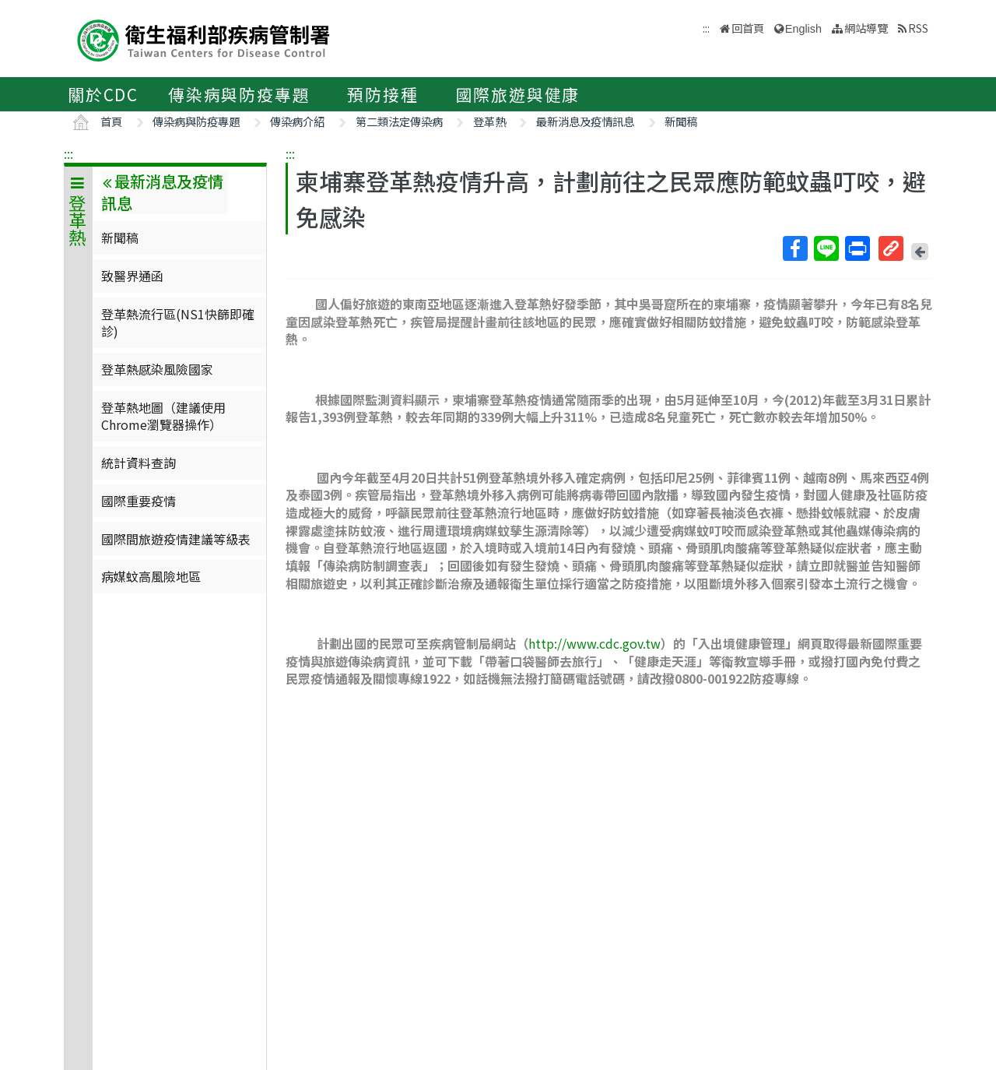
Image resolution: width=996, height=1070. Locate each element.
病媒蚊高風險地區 (151, 576)
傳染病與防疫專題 (239, 94)
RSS (918, 27)
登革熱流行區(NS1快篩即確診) (177, 322)
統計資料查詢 (138, 462)
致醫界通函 (132, 275)
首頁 (111, 121)
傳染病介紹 (297, 121)
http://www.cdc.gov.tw (594, 643)
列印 (856, 248)
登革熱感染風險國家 (157, 369)
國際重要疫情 (138, 500)
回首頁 (747, 27)
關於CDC (103, 94)
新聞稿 (681, 121)
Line (825, 248)
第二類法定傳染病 (399, 121)
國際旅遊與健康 (518, 94)
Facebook (794, 248)
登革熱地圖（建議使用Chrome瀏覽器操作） (163, 416)
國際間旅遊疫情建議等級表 (176, 539)
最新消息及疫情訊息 (585, 121)
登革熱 (489, 121)
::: (68, 153)
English (803, 29)
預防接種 (382, 94)
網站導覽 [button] (866, 27)
